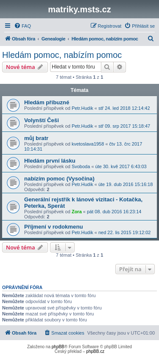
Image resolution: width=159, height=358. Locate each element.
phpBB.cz (95, 351)
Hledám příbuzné (46, 102)
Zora (77, 211)
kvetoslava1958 (88, 143)
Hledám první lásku (49, 161)
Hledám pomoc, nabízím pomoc (62, 55)
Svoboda (81, 166)
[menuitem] (22, 26)
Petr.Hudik (82, 108)
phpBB (58, 346)
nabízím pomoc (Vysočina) (59, 178)
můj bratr (36, 138)
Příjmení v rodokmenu (53, 226)
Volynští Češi (41, 120)
